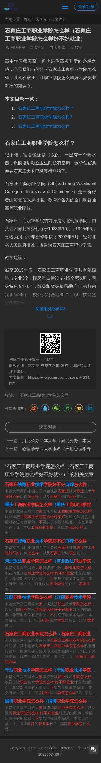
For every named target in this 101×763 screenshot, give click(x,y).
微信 (56, 408)
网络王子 (17, 47)
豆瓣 (68, 408)
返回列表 (47, 427)
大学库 (41, 19)
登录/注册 (86, 7)
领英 (90, 408)
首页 (27, 19)
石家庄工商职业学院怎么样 (44, 126)
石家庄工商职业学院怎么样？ (46, 108)
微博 (34, 408)
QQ (45, 408)
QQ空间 (79, 408)
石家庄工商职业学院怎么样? (45, 117)
